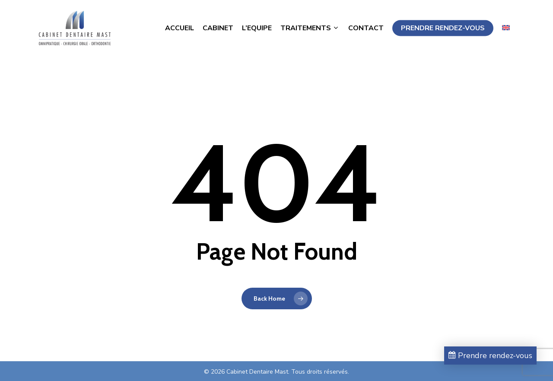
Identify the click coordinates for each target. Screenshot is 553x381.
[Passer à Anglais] (506, 32)
